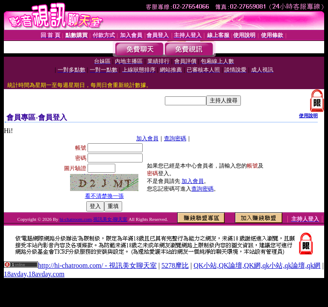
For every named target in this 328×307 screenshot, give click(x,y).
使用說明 (308, 115)
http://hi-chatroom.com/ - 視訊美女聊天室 (97, 265)
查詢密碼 (175, 138)
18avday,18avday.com (34, 274)
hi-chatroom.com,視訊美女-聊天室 (93, 219)
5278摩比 (175, 265)
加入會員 (147, 138)
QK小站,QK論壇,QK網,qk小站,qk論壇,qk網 (256, 265)
